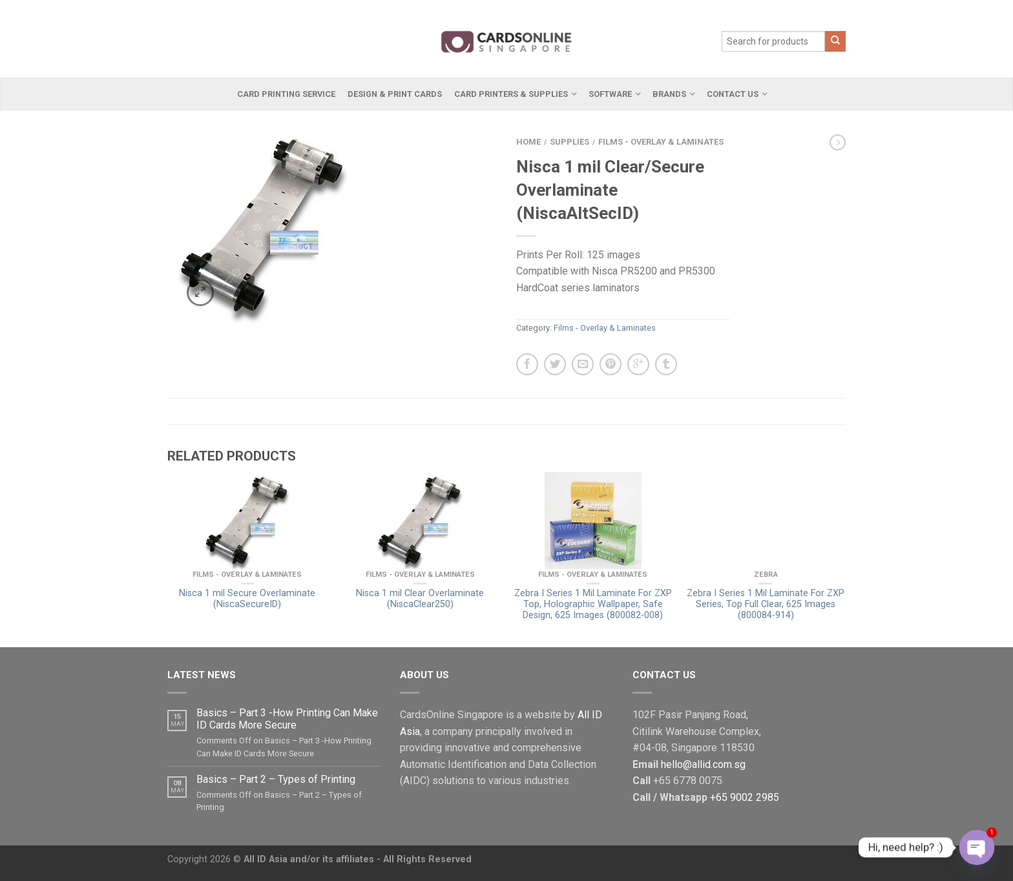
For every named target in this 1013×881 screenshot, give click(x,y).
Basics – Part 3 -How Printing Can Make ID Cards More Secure (287, 719)
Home (528, 142)
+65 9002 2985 (744, 797)
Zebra (766, 574)
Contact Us (732, 94)
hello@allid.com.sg (703, 764)
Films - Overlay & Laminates (661, 142)
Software (610, 94)
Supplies (569, 142)
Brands (669, 94)
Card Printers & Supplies (511, 94)
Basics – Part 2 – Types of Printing (275, 779)
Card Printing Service (286, 94)
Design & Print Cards (395, 94)
